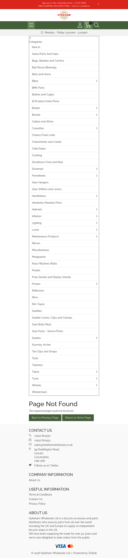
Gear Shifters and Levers (46, 189)
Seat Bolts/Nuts (41, 324)
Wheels (36, 385)
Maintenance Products (45, 236)
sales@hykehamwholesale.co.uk (51, 444)
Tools (35, 358)
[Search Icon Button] (97, 25)
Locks (35, 229)
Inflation (36, 216)
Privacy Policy (37, 503)
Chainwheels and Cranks (46, 141)
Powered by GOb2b (85, 553)
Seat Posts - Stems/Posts (47, 331)
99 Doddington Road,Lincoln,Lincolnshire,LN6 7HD (44, 455)
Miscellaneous (40, 250)
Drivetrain (37, 168)
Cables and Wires (42, 121)
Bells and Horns (41, 74)
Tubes (35, 371)
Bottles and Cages (43, 94)
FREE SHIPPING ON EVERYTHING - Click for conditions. (64, 6)
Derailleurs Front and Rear (47, 162)
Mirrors (36, 243)
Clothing (37, 155)
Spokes (36, 337)
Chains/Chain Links (43, 135)
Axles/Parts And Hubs (45, 53)
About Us (34, 480)
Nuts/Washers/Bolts (44, 263)
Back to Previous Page (45, 417)
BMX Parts (38, 87)
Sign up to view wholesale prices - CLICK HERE (64, 3)
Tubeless (37, 365)
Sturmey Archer (41, 344)
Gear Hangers (40, 182)
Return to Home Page (78, 417)
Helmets (37, 209)
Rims (35, 297)
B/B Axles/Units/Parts (45, 101)
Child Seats (39, 148)
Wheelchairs (39, 392)
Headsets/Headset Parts (47, 202)
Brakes (36, 108)
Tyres (35, 378)
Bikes (35, 81)
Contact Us (35, 499)
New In (36, 47)
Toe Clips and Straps (44, 351)
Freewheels (39, 175)
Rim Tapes (38, 304)
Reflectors (38, 290)
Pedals (36, 270)
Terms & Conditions (40, 494)
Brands (36, 114)
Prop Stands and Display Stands (51, 277)
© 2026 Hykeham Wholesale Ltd (50, 553)
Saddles (37, 310)
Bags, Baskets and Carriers (48, 60)
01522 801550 (40, 435)
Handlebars (39, 195)
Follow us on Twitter (43, 465)
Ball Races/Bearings (44, 67)
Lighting (37, 223)
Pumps (36, 283)
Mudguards (39, 256)
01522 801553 (39, 440)
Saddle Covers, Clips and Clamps (52, 317)
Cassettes (38, 128)
